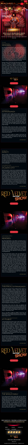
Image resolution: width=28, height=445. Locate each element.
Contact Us (20, 427)
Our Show (7, 429)
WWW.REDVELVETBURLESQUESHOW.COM (14, 422)
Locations (13, 429)
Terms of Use (14, 441)
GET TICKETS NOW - (23, 139)
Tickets (13, 427)
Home (6, 427)
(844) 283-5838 (9, 3)
